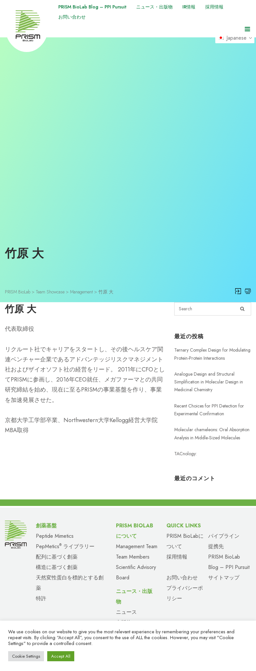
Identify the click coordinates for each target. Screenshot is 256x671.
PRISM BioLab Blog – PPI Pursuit (96, 6)
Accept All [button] (60, 656)
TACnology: (185, 442)
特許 (41, 587)
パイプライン (223, 525)
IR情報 (203, 6)
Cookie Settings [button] (26, 656)
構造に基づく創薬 (57, 556)
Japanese (234, 39)
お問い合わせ (74, 16)
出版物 (124, 611)
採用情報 (231, 6)
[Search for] (212, 297)
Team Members (132, 545)
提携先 (216, 535)
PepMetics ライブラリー (65, 535)
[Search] (242, 297)
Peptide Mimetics (55, 525)
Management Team (136, 535)
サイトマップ (223, 566)
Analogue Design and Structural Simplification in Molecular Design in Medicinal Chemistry (208, 370)
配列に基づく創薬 (57, 545)
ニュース (126, 601)
